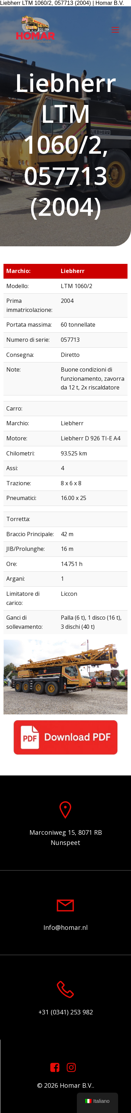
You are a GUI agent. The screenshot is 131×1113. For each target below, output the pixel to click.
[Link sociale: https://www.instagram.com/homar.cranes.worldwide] (74, 1067)
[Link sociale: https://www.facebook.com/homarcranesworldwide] (57, 1067)
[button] (8, 677)
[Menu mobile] (115, 29)
